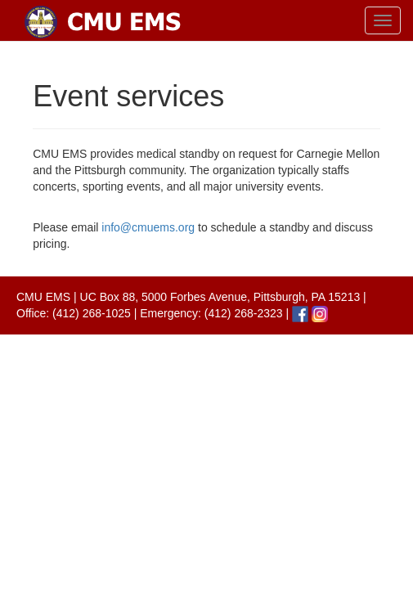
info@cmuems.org (148, 227)
